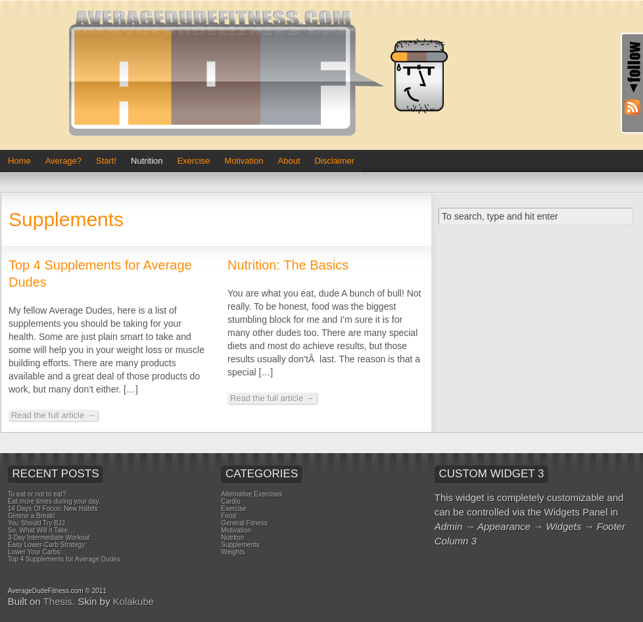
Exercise (193, 161)
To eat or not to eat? (37, 494)
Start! (106, 161)
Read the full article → (53, 415)
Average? (63, 161)
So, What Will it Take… (41, 530)
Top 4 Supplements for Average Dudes (64, 559)
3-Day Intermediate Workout (49, 537)
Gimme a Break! (31, 515)
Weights (233, 552)
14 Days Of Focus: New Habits (53, 508)
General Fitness (244, 523)
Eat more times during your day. (54, 501)
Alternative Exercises (251, 494)
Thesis (57, 601)
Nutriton (232, 537)
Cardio (230, 501)
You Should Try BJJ (36, 523)
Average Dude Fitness (264, 75)
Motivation (243, 161)
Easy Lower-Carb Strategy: (47, 544)
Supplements (240, 544)
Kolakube (134, 601)
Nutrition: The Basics (287, 265)
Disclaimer (334, 161)
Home (19, 161)
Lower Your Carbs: (35, 552)
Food (228, 515)
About (289, 161)
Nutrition (146, 161)
